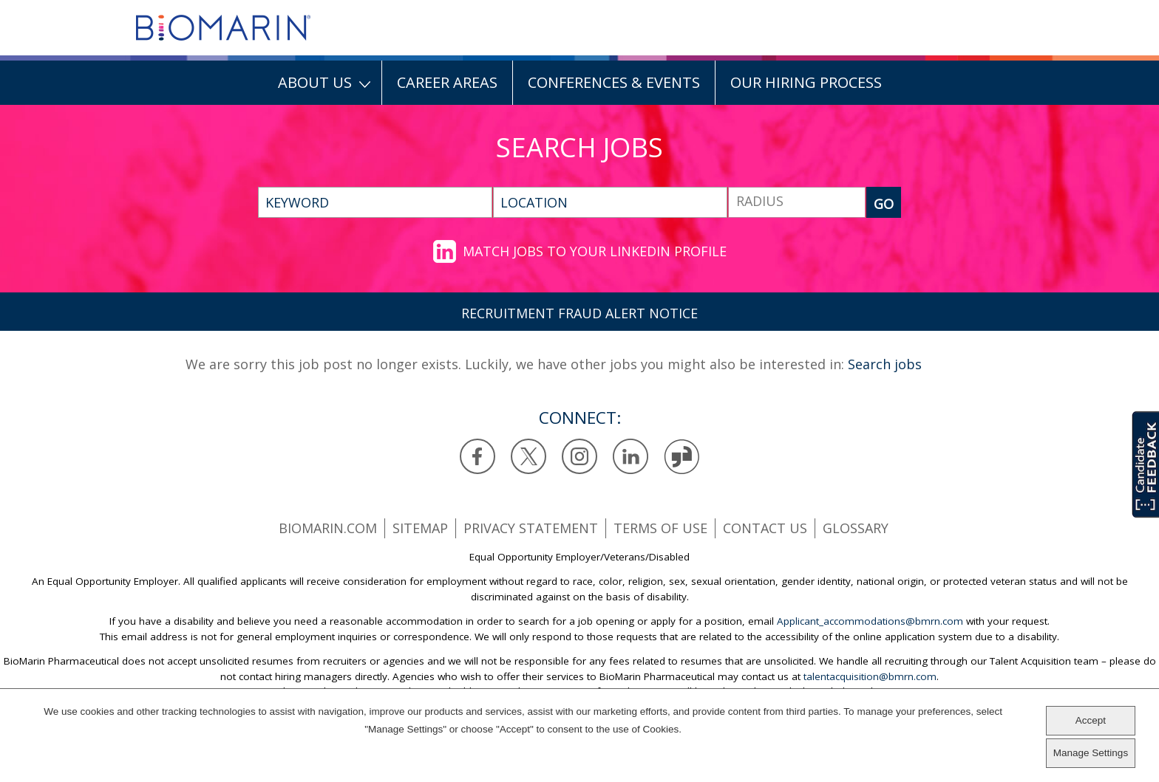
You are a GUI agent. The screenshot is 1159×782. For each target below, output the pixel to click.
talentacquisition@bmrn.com (870, 676)
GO (884, 204)
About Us (315, 82)
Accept (1090, 720)
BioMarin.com (328, 528)
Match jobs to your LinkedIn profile (595, 251)
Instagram (580, 457)
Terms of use (660, 528)
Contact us (765, 528)
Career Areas (447, 82)
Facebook (478, 457)
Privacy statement (530, 528)
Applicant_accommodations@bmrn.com (870, 621)
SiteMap (420, 528)
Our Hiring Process (806, 82)
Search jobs (885, 364)
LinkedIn (631, 457)
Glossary (855, 528)
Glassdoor (682, 457)
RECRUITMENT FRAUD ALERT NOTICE (579, 313)
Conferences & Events (614, 82)
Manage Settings (1090, 752)
